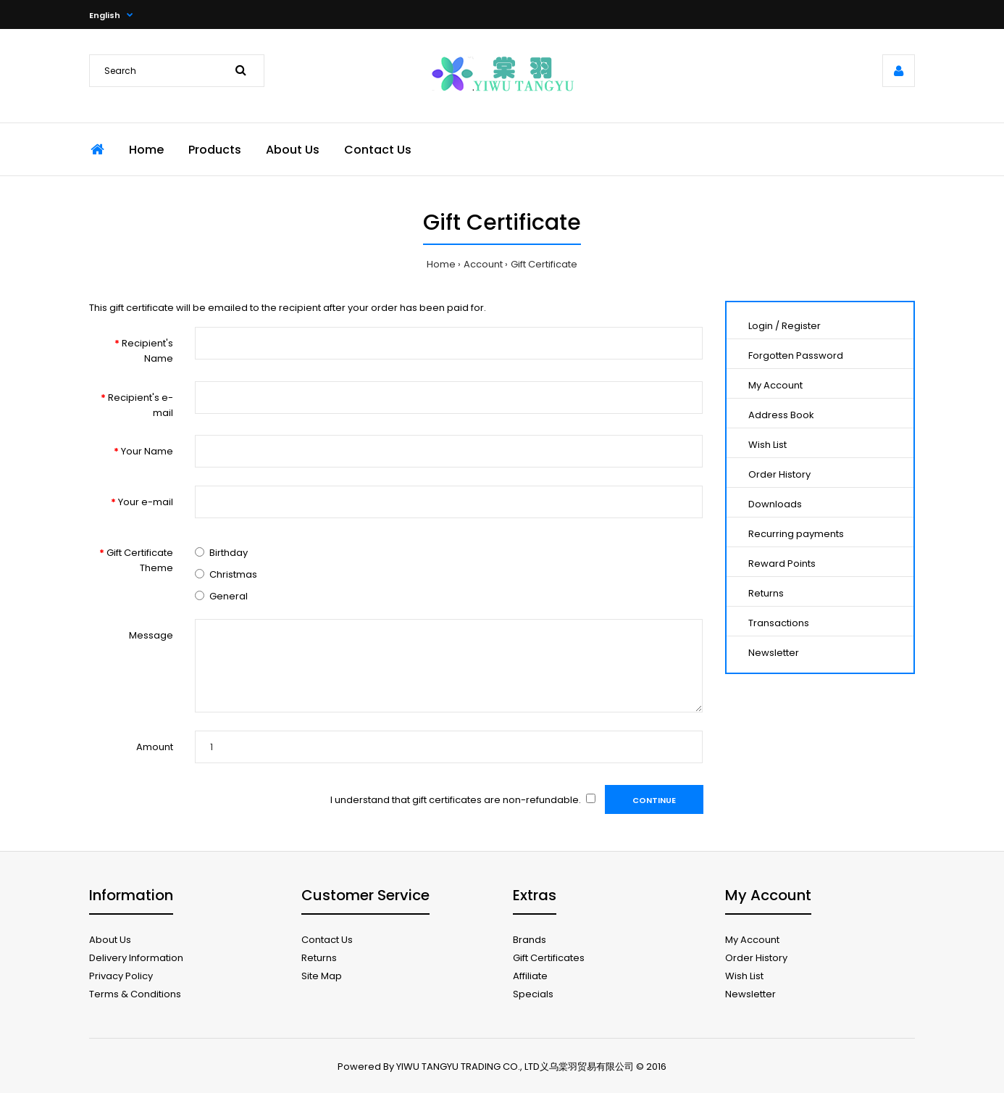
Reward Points (782, 563)
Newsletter (773, 653)
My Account (775, 385)
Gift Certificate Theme (139, 560)
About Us (110, 940)
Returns (766, 593)
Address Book (781, 415)
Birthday (228, 553)
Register (801, 326)
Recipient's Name (147, 350)
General (228, 596)
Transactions (778, 623)
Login (760, 326)
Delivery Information (136, 958)
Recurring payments (796, 534)
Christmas (233, 574)
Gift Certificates (549, 958)
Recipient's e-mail (140, 405)
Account (483, 264)
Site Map (321, 976)
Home (441, 264)
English (104, 15)
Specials (533, 994)
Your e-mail (145, 502)
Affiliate (530, 976)
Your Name (147, 451)
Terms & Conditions (135, 994)
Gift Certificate (544, 264)
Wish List (767, 445)
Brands (529, 940)
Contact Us (327, 940)
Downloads (775, 504)
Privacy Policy (121, 976)
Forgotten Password (795, 355)
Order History (779, 474)
